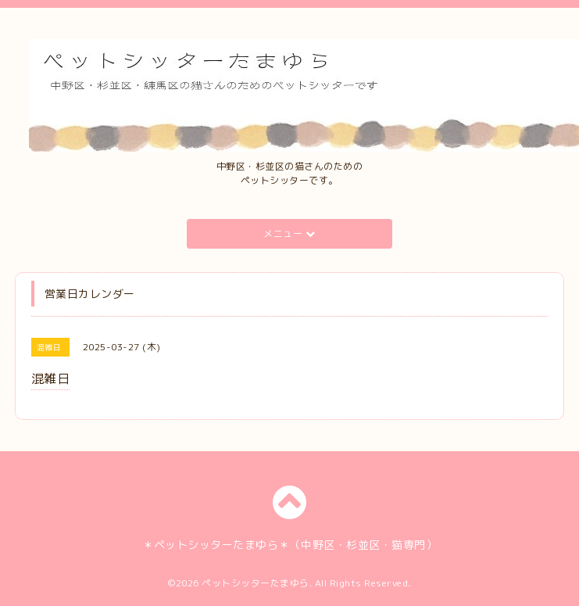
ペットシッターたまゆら (255, 583)
